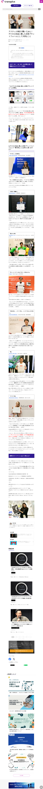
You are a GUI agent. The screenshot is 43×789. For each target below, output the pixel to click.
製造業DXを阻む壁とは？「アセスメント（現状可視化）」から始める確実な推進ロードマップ (21, 730)
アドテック (13, 41)
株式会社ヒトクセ (12, 235)
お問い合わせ (15, 5)
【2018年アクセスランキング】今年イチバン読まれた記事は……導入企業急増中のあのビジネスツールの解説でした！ (21, 569)
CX (28, 604)
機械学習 (16, 41)
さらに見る (21, 775)
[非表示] (22, 47)
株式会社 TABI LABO (13, 353)
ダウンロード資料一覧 (28, 5)
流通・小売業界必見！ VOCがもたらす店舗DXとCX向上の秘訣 (22, 692)
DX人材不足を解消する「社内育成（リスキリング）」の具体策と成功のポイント (21, 770)
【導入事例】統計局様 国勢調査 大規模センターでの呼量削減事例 (21, 750)
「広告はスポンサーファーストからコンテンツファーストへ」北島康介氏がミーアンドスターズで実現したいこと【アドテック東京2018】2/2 (21, 624)
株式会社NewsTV (12, 193)
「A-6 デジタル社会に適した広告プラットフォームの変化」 (22, 53)
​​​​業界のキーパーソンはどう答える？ (17, 57)
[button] (41, 1)
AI (11, 604)
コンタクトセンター (22, 604)
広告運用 (20, 41)
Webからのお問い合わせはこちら (21, 650)
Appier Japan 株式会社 (13, 155)
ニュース (13, 572)
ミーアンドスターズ (20, 632)
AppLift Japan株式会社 (13, 314)
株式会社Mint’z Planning (13, 397)
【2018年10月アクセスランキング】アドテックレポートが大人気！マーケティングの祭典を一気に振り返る (21, 597)
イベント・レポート (25, 39)
